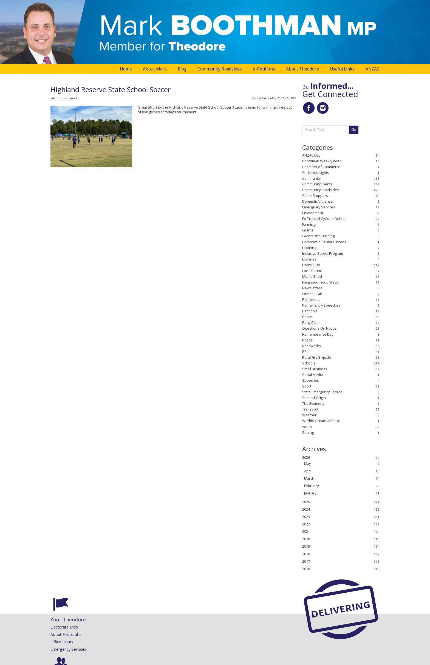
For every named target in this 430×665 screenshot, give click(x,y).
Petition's (310, 311)
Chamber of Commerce (321, 167)
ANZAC (373, 69)
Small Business (314, 369)
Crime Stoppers (315, 195)
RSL (305, 351)
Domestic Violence (317, 201)
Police (307, 317)
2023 (306, 516)
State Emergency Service (322, 392)
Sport (73, 98)
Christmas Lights (315, 172)
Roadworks (311, 346)
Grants (307, 230)
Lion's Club (311, 265)
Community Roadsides (219, 69)
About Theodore (302, 69)
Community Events (317, 184)
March (309, 478)
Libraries (309, 259)
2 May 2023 (282, 98)
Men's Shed (312, 276)
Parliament (311, 299)
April (308, 471)
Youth (307, 427)
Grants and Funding (318, 236)
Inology (233, 661)
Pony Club (310, 322)
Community (311, 178)
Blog (182, 69)
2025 (306, 502)
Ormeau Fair (312, 294)
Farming (308, 224)
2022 (306, 524)
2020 (306, 539)
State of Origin (314, 397)
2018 (306, 554)
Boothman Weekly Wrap (322, 161)
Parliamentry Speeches (321, 305)
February (311, 485)
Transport (310, 409)
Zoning (308, 432)
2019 (306, 546)
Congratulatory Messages (248, 627)
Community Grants (242, 634)
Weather (309, 415)
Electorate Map (64, 627)
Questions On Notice (319, 328)
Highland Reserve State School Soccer (110, 89)
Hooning (309, 247)
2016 (306, 569)
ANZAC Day (311, 155)
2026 (306, 457)
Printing (232, 649)
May (307, 463)
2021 (306, 531)
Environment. (313, 213)
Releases (175, 627)
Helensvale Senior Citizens (324, 242)
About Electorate (65, 634)
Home (126, 69)
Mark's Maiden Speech (129, 634)
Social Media (312, 374)
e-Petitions (264, 69)
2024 (306, 509)
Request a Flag (238, 641)
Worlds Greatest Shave (321, 420)
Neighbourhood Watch (321, 282)
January (310, 493)
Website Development (207, 661)
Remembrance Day (317, 334)
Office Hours (61, 641)
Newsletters (312, 288)
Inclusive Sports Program (322, 253)
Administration (61, 661)
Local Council (312, 270)
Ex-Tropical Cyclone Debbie (324, 218)
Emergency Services (318, 207)
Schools (308, 363)
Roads (307, 340)
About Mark (155, 69)
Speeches (310, 380)
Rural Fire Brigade (316, 357)
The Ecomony (313, 403)
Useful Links (342, 69)
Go (353, 129)
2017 (306, 561)
